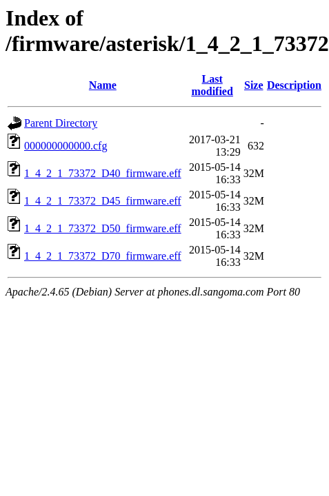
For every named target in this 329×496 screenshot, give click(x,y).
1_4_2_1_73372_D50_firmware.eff (102, 228)
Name (103, 85)
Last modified (211, 85)
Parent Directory (60, 123)
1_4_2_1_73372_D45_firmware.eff (102, 201)
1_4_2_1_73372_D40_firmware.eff (102, 173)
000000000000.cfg (65, 146)
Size (253, 85)
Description (294, 85)
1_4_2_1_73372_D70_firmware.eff (102, 256)
